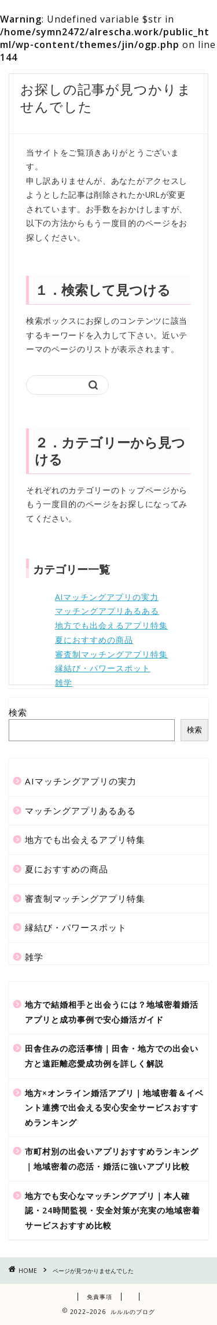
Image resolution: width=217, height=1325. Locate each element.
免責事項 (99, 1297)
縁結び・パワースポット (102, 667)
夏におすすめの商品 (94, 639)
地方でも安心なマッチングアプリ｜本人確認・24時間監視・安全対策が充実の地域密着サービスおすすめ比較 (112, 1210)
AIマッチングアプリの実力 (107, 596)
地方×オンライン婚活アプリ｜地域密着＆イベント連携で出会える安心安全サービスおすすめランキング (114, 1107)
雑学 (63, 682)
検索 (18, 712)
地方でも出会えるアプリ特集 (111, 625)
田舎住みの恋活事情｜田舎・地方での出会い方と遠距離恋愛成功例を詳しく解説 (111, 1056)
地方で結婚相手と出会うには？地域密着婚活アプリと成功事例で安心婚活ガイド (111, 1012)
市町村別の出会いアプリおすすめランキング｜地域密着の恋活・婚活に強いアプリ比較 (111, 1159)
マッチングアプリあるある (107, 610)
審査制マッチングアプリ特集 (111, 654)
